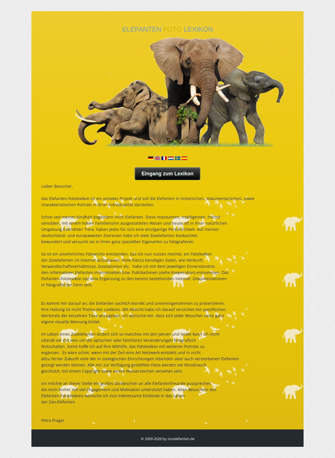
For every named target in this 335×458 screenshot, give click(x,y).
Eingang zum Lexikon (167, 173)
